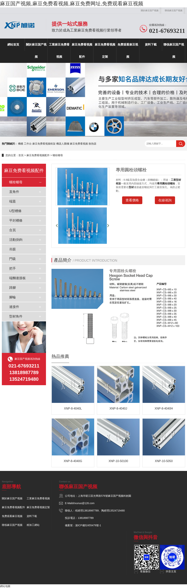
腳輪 (12, 297)
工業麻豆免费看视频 (59, 50)
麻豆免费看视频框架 (44, 143)
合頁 (12, 230)
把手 (12, 268)
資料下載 (151, 44)
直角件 (14, 192)
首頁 (21, 155)
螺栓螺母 (58, 155)
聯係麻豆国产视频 (173, 10)
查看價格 (132, 200)
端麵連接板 (17, 278)
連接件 (14, 307)
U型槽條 (15, 211)
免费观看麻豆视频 (127, 50)
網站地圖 (5, 586)
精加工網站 (33, 524)
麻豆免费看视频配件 (82, 50)
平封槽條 (15, 220)
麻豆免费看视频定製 (105, 50)
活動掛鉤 (15, 240)
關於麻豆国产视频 (149, 10)
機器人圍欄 (62, 143)
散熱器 (92, 143)
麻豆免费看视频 (79, 143)
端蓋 (12, 201)
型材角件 (15, 316)
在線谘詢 (165, 200)
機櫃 (20, 143)
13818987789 (91, 510)
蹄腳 (12, 287)
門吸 (12, 259)
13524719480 (117, 510)
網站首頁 (13, 44)
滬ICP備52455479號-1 (88, 525)
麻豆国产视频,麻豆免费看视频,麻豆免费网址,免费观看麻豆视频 (71, 3)
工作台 (28, 143)
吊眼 (12, 249)
